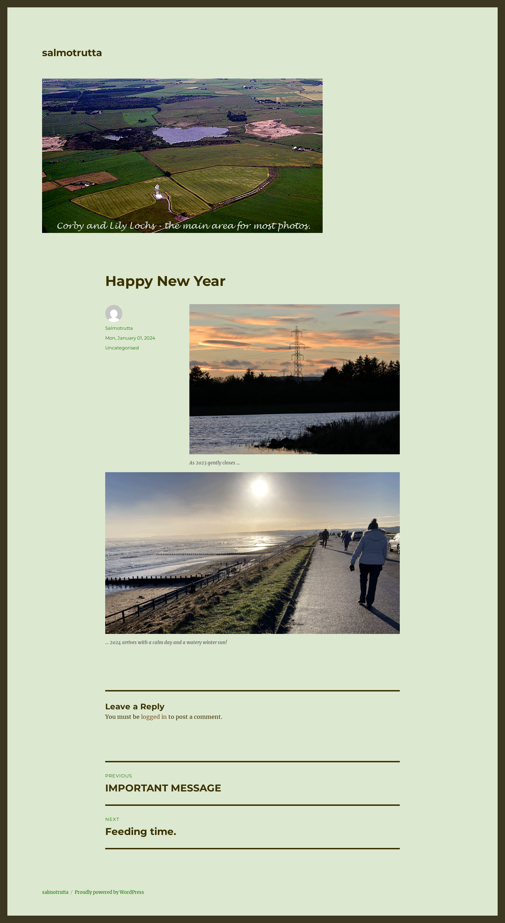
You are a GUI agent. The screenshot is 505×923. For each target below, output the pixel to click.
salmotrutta (72, 53)
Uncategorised (122, 347)
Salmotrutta (119, 328)
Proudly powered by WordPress (109, 892)
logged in (154, 716)
